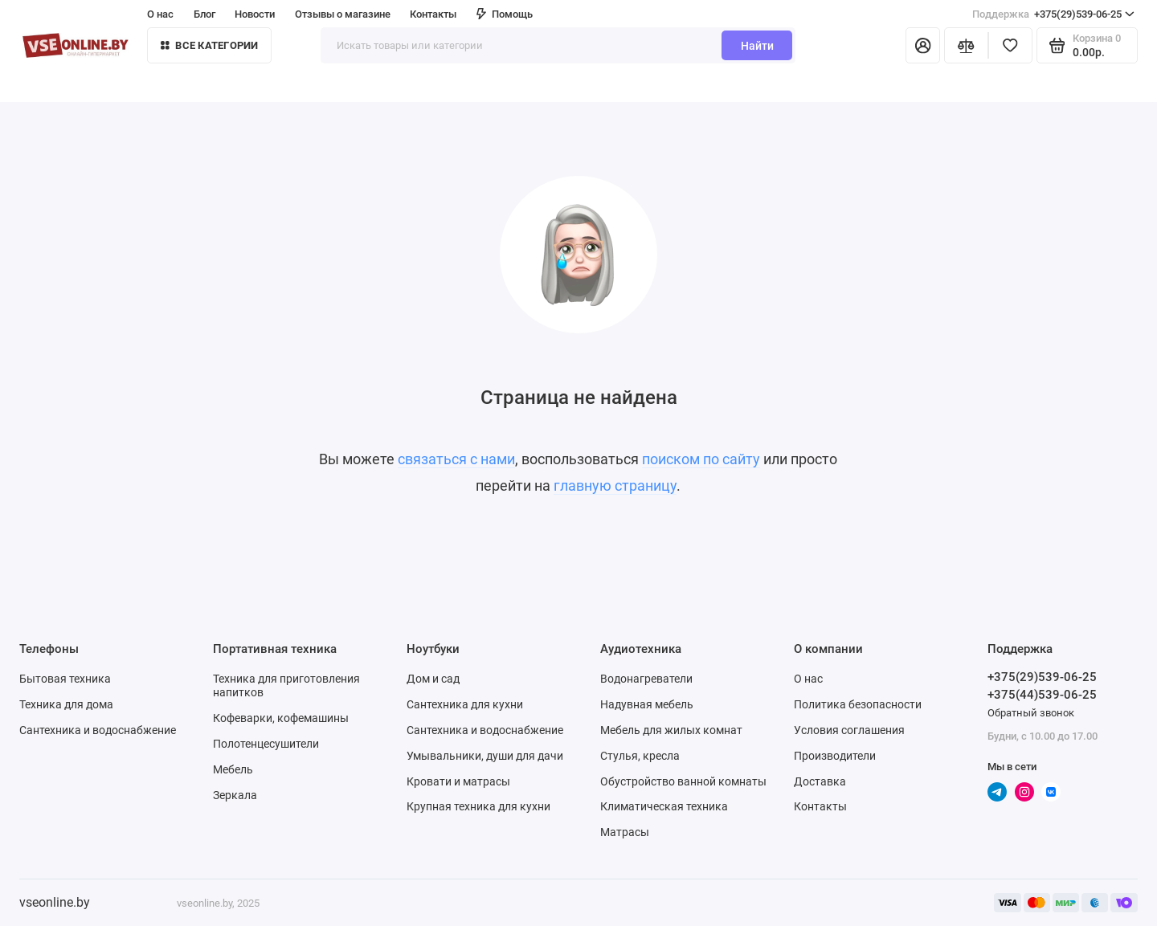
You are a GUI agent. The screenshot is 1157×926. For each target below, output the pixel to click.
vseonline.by (54, 902)
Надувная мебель (646, 704)
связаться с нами (456, 459)
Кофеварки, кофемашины (281, 718)
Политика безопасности (858, 704)
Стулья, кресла (640, 755)
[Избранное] (1010, 45)
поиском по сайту (701, 459)
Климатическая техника (664, 806)
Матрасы (624, 832)
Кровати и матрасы (458, 781)
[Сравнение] (966, 45)
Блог (204, 14)
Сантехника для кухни (465, 704)
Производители (835, 755)
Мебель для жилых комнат (671, 730)
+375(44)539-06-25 (1042, 694)
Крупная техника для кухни (478, 806)
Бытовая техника (65, 678)
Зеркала (235, 795)
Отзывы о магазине (342, 14)
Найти (757, 45)
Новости (255, 14)
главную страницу (615, 486)
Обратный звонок (1030, 713)
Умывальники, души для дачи (485, 755)
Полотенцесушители (266, 743)
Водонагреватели (646, 678)
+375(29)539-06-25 (1053, 14)
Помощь (505, 14)
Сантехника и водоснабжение (97, 730)
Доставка (820, 781)
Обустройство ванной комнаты (683, 781)
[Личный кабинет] (923, 45)
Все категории (210, 45)
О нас (160, 14)
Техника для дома (66, 704)
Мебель (233, 769)
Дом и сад (433, 678)
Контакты (433, 14)
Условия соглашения (849, 730)
